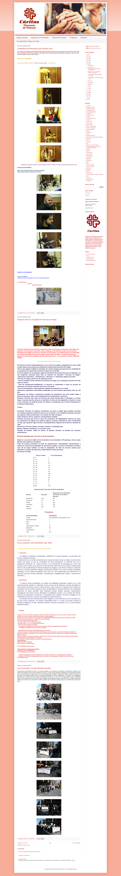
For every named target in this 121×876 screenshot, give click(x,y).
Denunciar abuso (89, 264)
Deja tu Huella (89, 124)
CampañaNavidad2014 (91, 112)
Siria (87, 176)
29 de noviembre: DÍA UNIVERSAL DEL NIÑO (34, 543)
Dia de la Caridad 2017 (91, 127)
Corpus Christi (89, 123)
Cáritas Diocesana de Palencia (94, 48)
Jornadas (88, 149)
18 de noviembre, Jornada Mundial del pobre (34, 668)
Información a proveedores (23, 855)
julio (89, 86)
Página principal (22, 37)
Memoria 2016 (89, 155)
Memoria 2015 (89, 154)
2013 (88, 97)
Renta (87, 171)
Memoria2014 (89, 157)
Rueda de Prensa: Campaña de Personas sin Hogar (37, 320)
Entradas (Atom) (26, 845)
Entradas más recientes (22, 843)
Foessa (87, 140)
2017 (88, 90)
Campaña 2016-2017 (90, 107)
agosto (89, 84)
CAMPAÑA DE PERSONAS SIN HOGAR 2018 (34, 49)
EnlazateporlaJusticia (90, 135)
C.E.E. (87, 255)
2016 (88, 92)
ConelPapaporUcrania (90, 118)
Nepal (87, 161)
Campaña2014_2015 (90, 108)
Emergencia (88, 132)
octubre (89, 80)
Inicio (50, 843)
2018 (88, 63)
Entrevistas (88, 138)
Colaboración (89, 113)
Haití (87, 143)
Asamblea (88, 105)
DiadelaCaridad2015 (90, 129)
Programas (73, 37)
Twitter (88, 195)
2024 (88, 56)
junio (89, 88)
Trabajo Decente (89, 179)
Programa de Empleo (59, 37)
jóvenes (88, 150)
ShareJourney (89, 172)
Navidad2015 (89, 160)
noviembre (90, 67)
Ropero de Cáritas (22, 859)
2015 (88, 94)
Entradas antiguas (76, 843)
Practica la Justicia (90, 166)
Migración (88, 158)
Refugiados (88, 169)
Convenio (88, 119)
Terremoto (88, 177)
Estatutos (84, 37)
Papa (87, 163)
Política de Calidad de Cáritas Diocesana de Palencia (29, 851)
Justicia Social (89, 152)
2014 (88, 95)
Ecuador (88, 130)
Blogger (75, 869)
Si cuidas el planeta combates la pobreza (94, 174)
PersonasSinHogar (90, 165)
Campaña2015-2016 (90, 110)
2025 (88, 54)
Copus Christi (89, 121)
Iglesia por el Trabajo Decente (92, 145)
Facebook (89, 193)
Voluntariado (89, 180)
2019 (88, 62)
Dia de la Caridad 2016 (91, 126)
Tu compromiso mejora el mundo (28, 41)
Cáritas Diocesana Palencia (93, 46)
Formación (88, 141)
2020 (88, 60)
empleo (87, 134)
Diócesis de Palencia (90, 254)
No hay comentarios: (31, 312)
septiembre (90, 82)
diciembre (90, 65)
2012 (88, 99)
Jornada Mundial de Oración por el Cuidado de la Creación (93, 147)
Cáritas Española (89, 258)
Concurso (88, 116)
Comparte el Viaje (90, 115)
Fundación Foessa (90, 257)
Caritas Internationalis (90, 260)
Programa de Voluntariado (40, 37)
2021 (88, 58)
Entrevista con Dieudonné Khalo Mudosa (94, 137)
